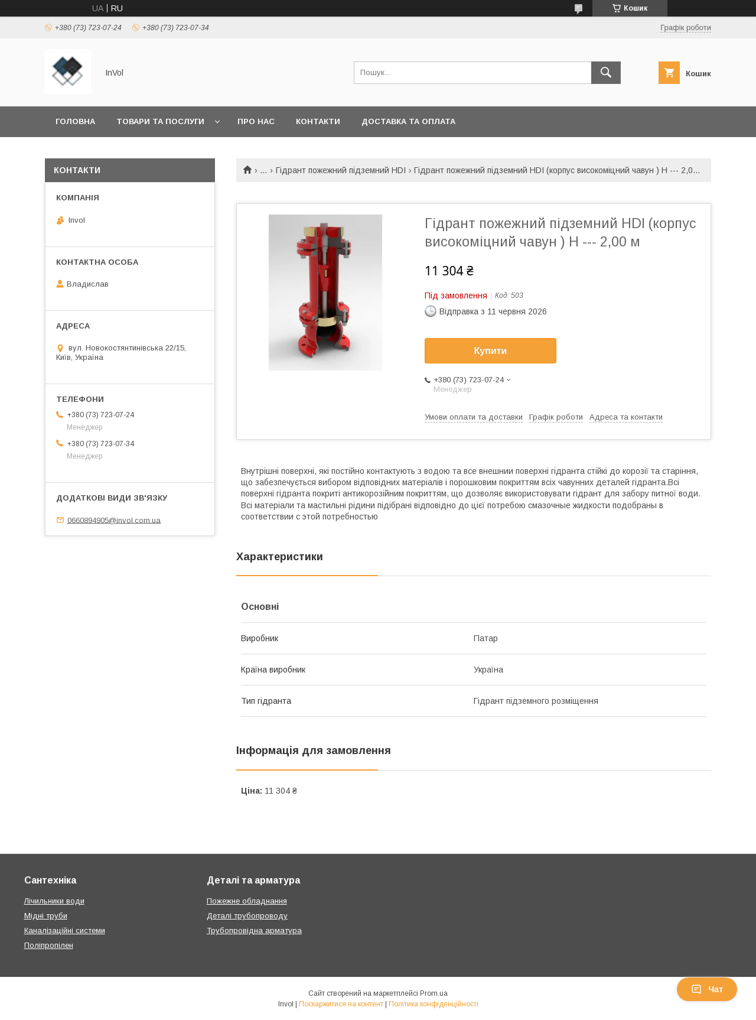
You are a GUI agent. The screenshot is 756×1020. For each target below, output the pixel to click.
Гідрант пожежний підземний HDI (341, 170)
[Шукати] (606, 72)
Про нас (256, 121)
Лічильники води (54, 900)
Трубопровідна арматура (254, 930)
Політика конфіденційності (433, 1004)
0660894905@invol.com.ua (114, 519)
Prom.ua (434, 993)
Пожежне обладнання (247, 900)
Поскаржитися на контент (341, 1004)
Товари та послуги (160, 121)
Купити (490, 351)
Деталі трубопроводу (247, 915)
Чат (707, 989)
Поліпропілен (48, 945)
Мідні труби (45, 915)
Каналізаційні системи (64, 930)
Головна (75, 121)
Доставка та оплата (408, 121)
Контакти (318, 121)
